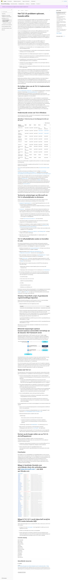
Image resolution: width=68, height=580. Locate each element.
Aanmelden (65, 1)
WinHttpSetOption (47, 269)
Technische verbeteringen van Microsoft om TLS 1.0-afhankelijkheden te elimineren (61, 17)
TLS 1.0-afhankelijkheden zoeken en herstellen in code (61, 20)
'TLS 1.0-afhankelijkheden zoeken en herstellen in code (33, 411)
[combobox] (6, 11)
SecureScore (22, 209)
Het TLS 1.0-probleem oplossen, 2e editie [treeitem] (6, 21)
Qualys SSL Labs (24, 178)
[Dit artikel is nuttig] (63, 36)
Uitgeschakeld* (40, 130)
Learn (19, 10)
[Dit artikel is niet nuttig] (64, 36)
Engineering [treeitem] (3, 13)
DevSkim (19, 291)
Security (22, 10)
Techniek (26, 10)
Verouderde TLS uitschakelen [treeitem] (7, 22)
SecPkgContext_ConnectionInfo (25, 252)
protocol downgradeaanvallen (32, 91)
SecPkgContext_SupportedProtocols (35, 251)
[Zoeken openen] (62, 1)
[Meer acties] (49, 10)
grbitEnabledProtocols (41, 254)
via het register (35, 427)
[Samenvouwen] (12, 10)
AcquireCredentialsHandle (34, 248)
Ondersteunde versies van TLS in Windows (61, 15)
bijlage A (39, 179)
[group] (34, 141)
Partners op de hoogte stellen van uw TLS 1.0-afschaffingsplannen (61, 30)
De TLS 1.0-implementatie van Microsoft (24, 90)
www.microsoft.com (26, 183)
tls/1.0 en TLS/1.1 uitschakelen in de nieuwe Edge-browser (41, 173)
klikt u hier (26, 291)
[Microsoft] (1, 1)
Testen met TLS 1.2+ (59, 28)
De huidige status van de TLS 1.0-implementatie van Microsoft (61, 12)
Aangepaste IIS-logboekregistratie (25, 203)
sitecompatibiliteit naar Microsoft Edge (24, 173)
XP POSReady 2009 (42, 231)
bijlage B (22, 260)
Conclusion (58, 31)
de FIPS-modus (24, 258)
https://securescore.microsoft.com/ (29, 218)
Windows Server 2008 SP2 (32, 231)
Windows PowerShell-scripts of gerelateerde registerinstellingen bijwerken (61, 22)
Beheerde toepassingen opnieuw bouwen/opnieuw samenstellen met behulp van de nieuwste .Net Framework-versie (61, 25)
